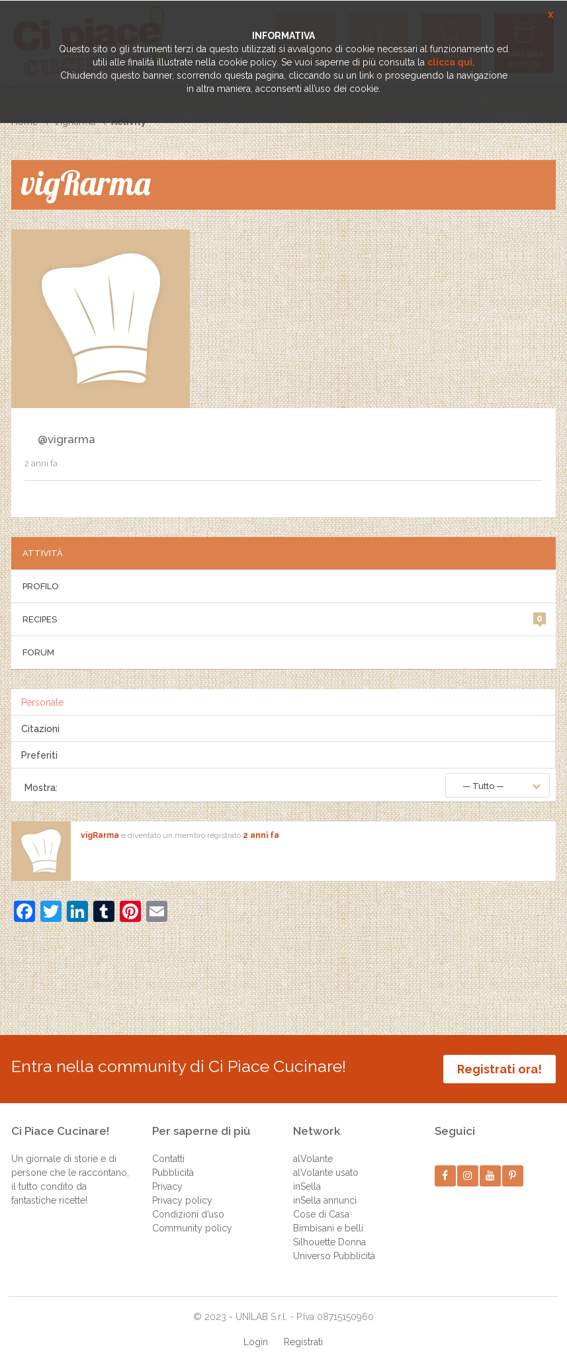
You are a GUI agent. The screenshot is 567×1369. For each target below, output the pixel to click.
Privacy (167, 1186)
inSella (307, 1186)
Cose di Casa (321, 1214)
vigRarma (100, 835)
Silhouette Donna (329, 1242)
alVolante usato (326, 1172)
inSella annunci (325, 1200)
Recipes (284, 618)
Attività (42, 553)
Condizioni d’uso (188, 1214)
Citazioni (40, 729)
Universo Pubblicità (334, 1256)
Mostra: (41, 787)
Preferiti (39, 755)
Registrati (303, 1342)
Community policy (192, 1228)
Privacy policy (182, 1200)
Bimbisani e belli (328, 1228)
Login (255, 1342)
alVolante (313, 1158)
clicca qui (449, 62)
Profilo (40, 586)
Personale (42, 702)
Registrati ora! (499, 1069)
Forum (38, 652)
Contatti (168, 1158)
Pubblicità (173, 1172)
